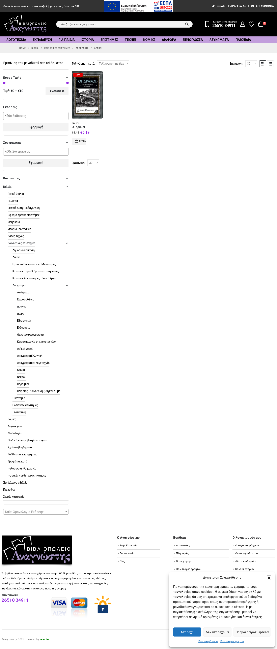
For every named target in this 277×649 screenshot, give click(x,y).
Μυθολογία (15, 433)
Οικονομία (18, 398)
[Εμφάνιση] (251, 63)
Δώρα (20, 313)
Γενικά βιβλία (16, 193)
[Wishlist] (252, 24)
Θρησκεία (14, 222)
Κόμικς (149, 40)
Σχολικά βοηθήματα (20, 447)
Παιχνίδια (243, 40)
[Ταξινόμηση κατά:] (113, 63)
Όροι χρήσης (183, 561)
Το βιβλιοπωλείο (130, 545)
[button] (269, 578)
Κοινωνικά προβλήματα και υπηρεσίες (35, 271)
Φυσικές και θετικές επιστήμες (27, 475)
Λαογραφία (19, 285)
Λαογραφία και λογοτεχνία (33, 362)
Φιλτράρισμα (57, 91)
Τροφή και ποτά (17, 461)
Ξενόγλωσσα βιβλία (15, 482)
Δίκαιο (16, 257)
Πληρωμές (182, 553)
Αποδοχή (187, 632)
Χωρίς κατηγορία (13, 496)
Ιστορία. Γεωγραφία (19, 229)
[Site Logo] (25, 24)
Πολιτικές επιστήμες (25, 405)
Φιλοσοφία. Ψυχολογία (22, 468)
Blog (122, 561)
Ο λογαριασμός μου (247, 545)
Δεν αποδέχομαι (217, 632)
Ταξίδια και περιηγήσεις (22, 454)
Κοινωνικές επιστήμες (21, 243)
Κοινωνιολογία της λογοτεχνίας (36, 341)
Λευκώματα (219, 40)
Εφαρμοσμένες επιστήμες (23, 215)
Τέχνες (131, 40)
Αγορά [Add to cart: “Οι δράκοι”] (82, 141)
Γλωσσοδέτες (25, 299)
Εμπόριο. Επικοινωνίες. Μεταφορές (34, 264)
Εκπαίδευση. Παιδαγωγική (24, 207)
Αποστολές (183, 545)
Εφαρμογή (36, 127)
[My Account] (243, 24)
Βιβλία (7, 186)
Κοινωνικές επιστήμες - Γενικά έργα (34, 278)
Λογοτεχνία (16, 40)
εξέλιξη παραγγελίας (228, 5)
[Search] (187, 24)
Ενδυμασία (23, 327)
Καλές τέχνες (16, 236)
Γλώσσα (13, 200)
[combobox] (35, 512)
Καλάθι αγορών (244, 569)
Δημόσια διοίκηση (23, 250)
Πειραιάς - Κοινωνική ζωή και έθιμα (38, 391)
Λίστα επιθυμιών (245, 561)
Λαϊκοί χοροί (25, 348)
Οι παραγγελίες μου (247, 553)
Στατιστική (19, 412)
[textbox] (36, 116)
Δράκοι (75, 123)
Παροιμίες (23, 384)
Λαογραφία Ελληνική (30, 355)
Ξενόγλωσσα (193, 40)
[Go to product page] (87, 95)
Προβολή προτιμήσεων (252, 632)
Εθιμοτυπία (24, 320)
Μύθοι (21, 369)
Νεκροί (21, 377)
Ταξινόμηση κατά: (83, 63)
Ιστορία (87, 40)
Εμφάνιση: (236, 63)
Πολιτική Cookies (208, 641)
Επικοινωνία (262, 5)
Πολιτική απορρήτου (232, 641)
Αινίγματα (23, 292)
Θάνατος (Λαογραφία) (30, 334)
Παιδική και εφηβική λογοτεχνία (27, 440)
